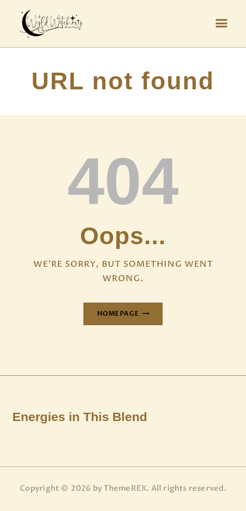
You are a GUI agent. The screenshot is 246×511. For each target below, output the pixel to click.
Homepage (118, 313)
